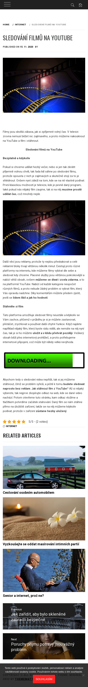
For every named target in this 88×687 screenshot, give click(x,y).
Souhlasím (44, 679)
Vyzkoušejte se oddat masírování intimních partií (41, 544)
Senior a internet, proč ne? (23, 596)
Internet (11, 426)
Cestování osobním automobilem (28, 492)
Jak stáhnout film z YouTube (49, 388)
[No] (83, 675)
